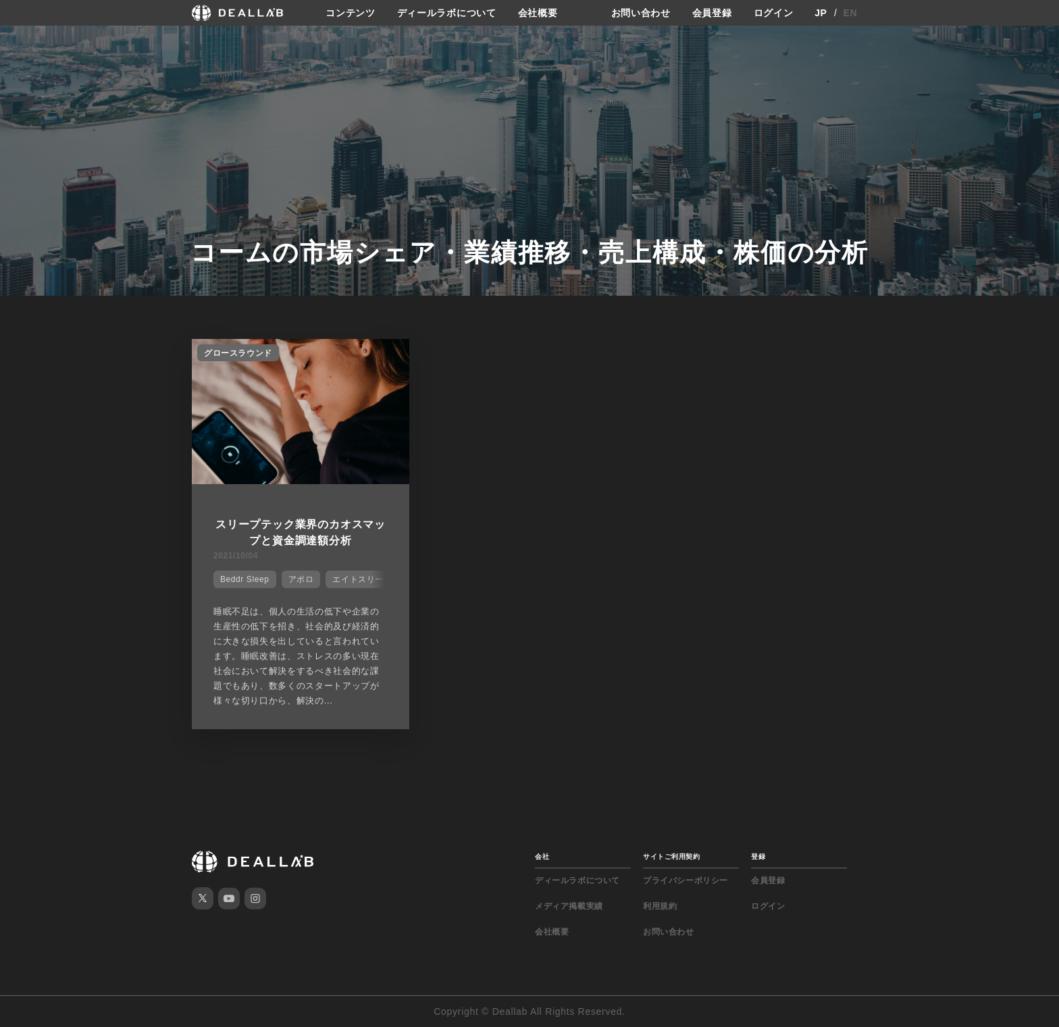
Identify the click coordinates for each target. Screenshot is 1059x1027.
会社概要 (538, 12)
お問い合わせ (641, 12)
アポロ (301, 579)
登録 (758, 856)
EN (851, 12)
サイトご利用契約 (671, 856)
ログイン (774, 12)
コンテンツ (351, 12)
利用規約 (660, 906)
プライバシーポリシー (685, 880)
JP (821, 12)
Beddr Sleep (244, 579)
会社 (542, 856)
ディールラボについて (446, 12)
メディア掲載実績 (569, 906)
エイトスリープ (362, 579)
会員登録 (712, 12)
